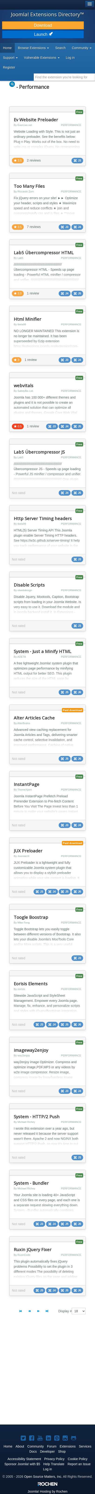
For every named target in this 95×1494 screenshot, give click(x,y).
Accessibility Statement (24, 1459)
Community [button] (82, 48)
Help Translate (53, 1464)
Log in (70, 57)
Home (7, 48)
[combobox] (64, 77)
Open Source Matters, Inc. (43, 1476)
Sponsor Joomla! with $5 (22, 1464)
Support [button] (10, 57)
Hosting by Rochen (47, 1491)
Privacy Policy (54, 1459)
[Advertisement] (47, 1373)
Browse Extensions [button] (33, 48)
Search (60, 48)
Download (43, 25)
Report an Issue (79, 1464)
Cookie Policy (78, 1459)
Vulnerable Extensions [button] (42, 57)
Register (9, 67)
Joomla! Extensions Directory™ (47, 14)
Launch (43, 34)
